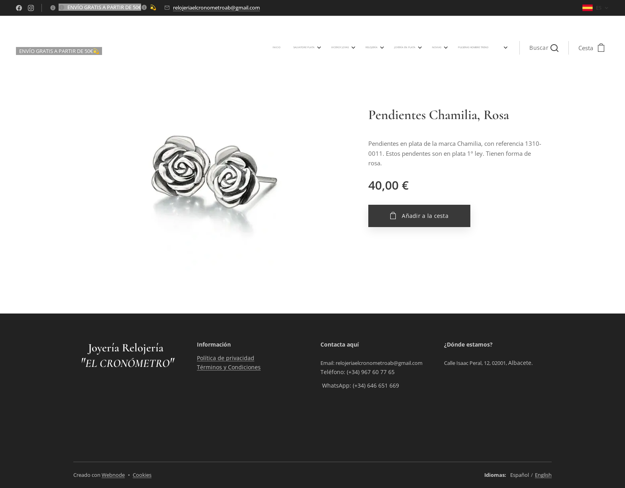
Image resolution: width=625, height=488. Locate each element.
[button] (543, 48)
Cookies (142, 474)
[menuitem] (330, 48)
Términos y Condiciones (229, 367)
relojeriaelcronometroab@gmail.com (216, 7)
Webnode (113, 474)
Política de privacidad (225, 358)
